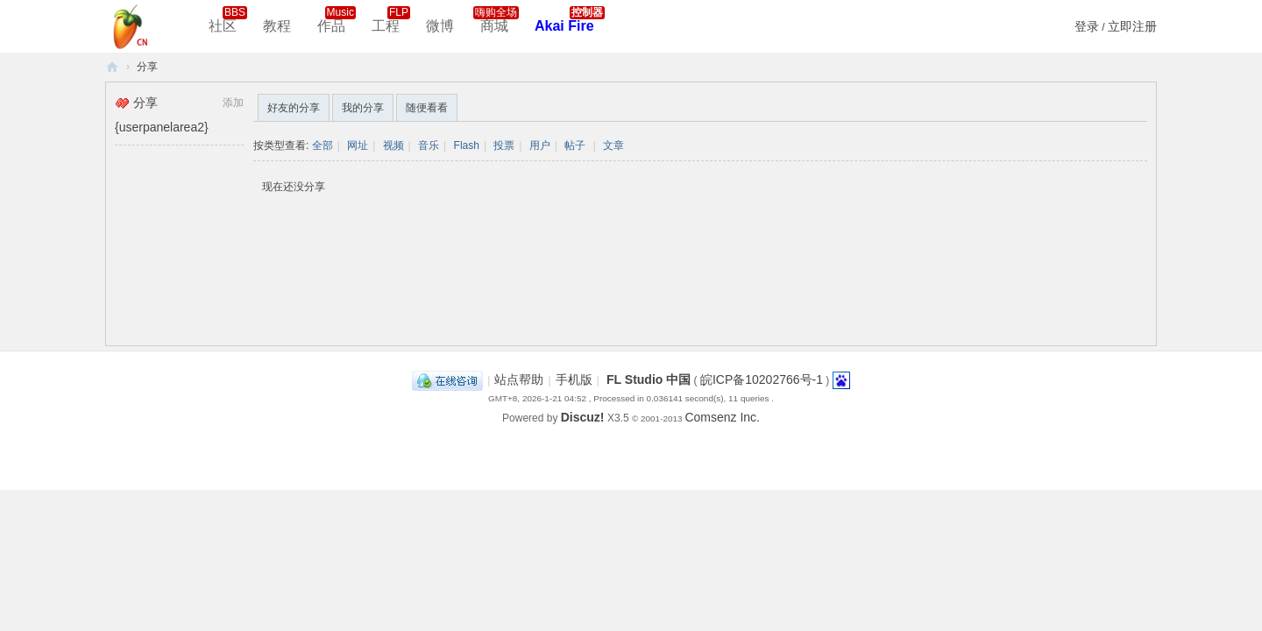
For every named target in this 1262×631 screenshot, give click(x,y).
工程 (391, 19)
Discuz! (583, 417)
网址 (357, 145)
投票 (503, 145)
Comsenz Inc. (722, 417)
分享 (147, 66)
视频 (393, 145)
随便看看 (427, 108)
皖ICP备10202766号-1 (761, 379)
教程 (277, 25)
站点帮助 (518, 379)
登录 (1086, 26)
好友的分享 (293, 108)
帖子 (574, 145)
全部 (322, 145)
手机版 (574, 379)
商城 (496, 19)
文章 (613, 145)
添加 (233, 102)
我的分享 (363, 108)
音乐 (428, 145)
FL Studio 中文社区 (112, 67)
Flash (466, 145)
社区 (228, 19)
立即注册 (1132, 26)
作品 (336, 19)
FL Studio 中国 (648, 379)
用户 (539, 145)
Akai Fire (570, 19)
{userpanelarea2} (162, 127)
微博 (440, 25)
